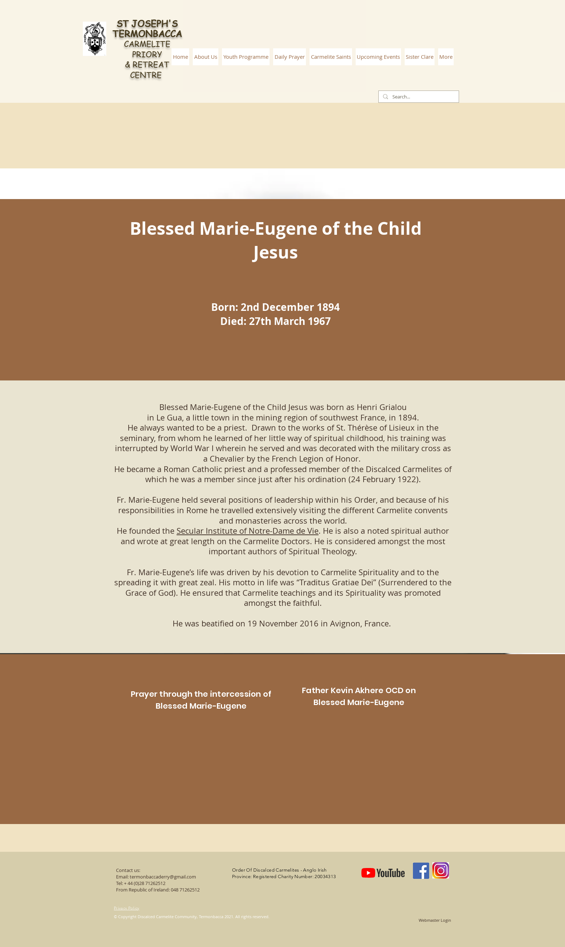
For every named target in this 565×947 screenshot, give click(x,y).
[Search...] (418, 97)
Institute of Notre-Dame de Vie (262, 530)
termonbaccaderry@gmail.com (163, 876)
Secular (191, 530)
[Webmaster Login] (434, 920)
